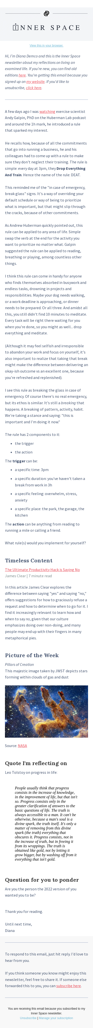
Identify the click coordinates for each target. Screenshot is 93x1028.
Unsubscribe (28, 1018)
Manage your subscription (56, 1018)
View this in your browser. (46, 45)
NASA (22, 745)
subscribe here (68, 985)
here (22, 75)
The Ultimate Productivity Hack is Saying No (42, 569)
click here (33, 87)
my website (35, 81)
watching (47, 111)
